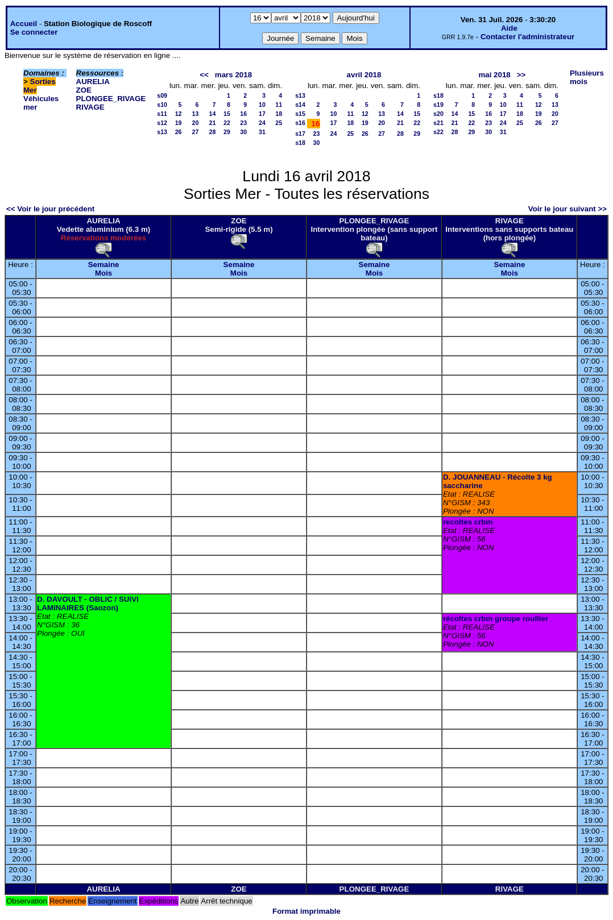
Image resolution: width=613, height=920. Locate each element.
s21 (438, 122)
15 (226, 113)
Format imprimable (306, 911)
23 (243, 122)
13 (195, 113)
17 (262, 113)
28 (212, 131)
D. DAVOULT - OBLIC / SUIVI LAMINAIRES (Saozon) (88, 603)
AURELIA (93, 81)
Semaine (103, 264)
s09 (162, 95)
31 (262, 131)
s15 (300, 113)
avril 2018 (364, 74)
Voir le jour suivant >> (567, 209)
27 (195, 131)
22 (226, 122)
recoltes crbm (467, 522)
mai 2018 (494, 74)
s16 (300, 122)
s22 (438, 131)
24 (262, 122)
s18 (300, 142)
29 (226, 131)
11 (278, 104)
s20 (438, 113)
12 (178, 113)
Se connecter (34, 32)
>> (521, 74)
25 (278, 122)
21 (212, 122)
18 (278, 113)
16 (243, 113)
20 (195, 122)
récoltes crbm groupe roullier (495, 618)
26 (178, 131)
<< (204, 74)
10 (262, 104)
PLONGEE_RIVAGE (111, 98)
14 (212, 113)
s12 (162, 122)
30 (243, 131)
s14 (300, 104)
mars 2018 (233, 74)
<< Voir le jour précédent (50, 209)
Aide (509, 28)
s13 (162, 131)
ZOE (84, 90)
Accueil (23, 23)
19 (178, 122)
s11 (162, 113)
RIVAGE (90, 107)
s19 (438, 104)
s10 (162, 104)
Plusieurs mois (587, 77)
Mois (103, 273)
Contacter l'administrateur (527, 36)
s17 (300, 133)
